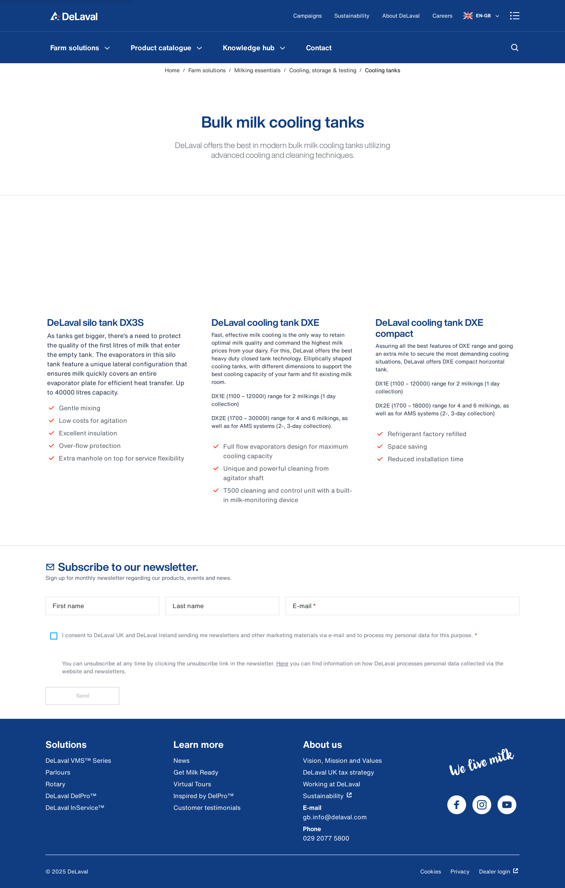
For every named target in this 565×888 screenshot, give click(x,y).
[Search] (514, 47)
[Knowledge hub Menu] (282, 47)
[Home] (73, 16)
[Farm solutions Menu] (107, 47)
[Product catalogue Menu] (199, 47)
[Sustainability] (352, 16)
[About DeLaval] (401, 16)
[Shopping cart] (514, 15)
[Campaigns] (307, 16)
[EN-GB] (482, 15)
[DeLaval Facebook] (456, 804)
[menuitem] (81, 47)
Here (282, 663)
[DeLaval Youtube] (506, 804)
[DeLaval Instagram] (481, 804)
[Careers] (442, 16)
